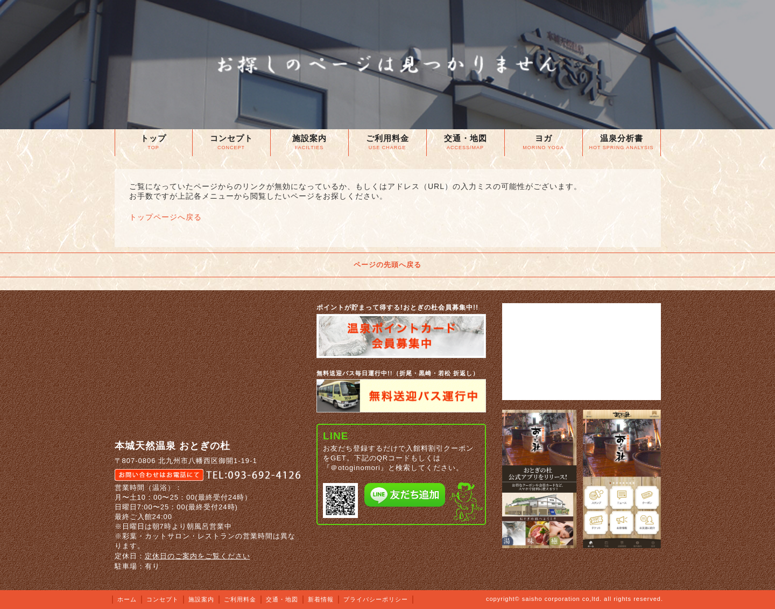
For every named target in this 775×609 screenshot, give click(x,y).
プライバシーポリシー (375, 599)
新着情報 (321, 599)
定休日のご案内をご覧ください (197, 556)
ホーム (127, 599)
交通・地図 (282, 599)
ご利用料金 (240, 599)
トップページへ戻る (165, 217)
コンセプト (162, 599)
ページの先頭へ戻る (387, 265)
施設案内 (201, 599)
